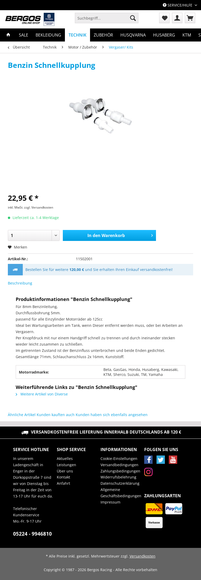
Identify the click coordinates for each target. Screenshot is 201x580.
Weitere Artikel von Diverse (42, 394)
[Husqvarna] (133, 35)
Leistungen (66, 464)
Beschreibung (20, 283)
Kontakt (63, 477)
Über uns (65, 471)
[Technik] (77, 35)
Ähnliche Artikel (22, 414)
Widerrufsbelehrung (118, 477)
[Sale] (23, 35)
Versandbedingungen (119, 464)
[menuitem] (106, 20)
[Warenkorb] (190, 18)
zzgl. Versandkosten (38, 207)
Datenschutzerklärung (119, 483)
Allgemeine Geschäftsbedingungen (120, 492)
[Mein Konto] (177, 18)
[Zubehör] (103, 35)
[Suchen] (132, 18)
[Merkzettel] (164, 18)
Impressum (110, 502)
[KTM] (187, 35)
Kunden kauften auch (56, 414)
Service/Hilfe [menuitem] (178, 5)
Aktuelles (65, 458)
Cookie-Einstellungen (118, 458)
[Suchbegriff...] (106, 18)
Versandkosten (142, 556)
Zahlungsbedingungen (120, 471)
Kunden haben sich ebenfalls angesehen (112, 414)
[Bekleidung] (48, 35)
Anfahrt (63, 483)
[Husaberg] (164, 35)
